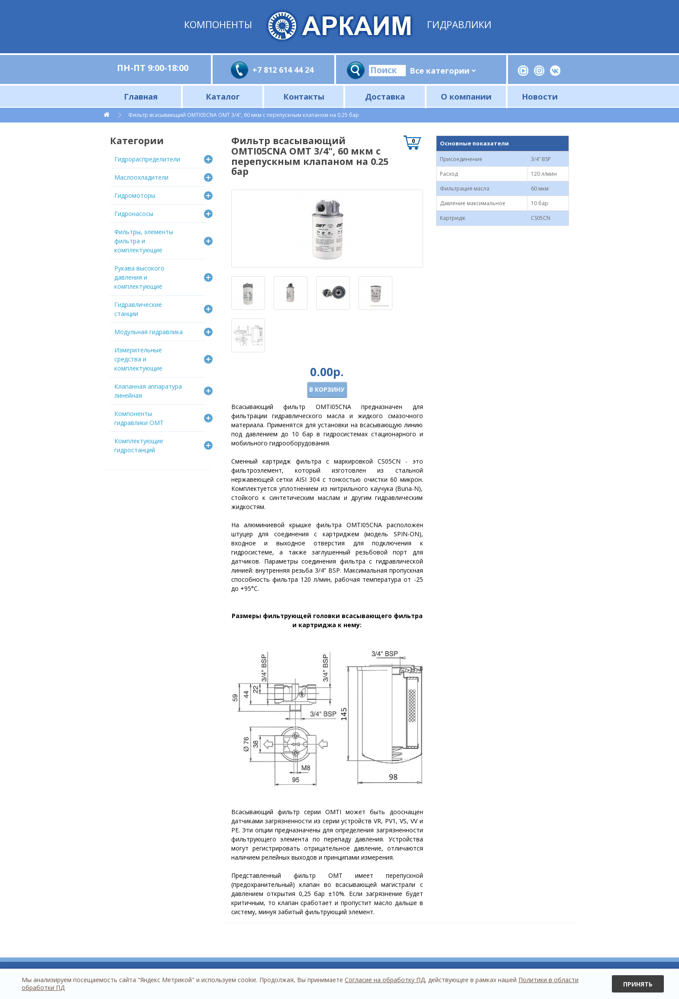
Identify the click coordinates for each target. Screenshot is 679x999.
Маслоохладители (141, 177)
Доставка (385, 96)
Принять (638, 984)
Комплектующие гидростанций (138, 445)
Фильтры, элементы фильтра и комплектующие (143, 241)
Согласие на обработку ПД (385, 980)
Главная (141, 96)
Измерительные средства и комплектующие (138, 359)
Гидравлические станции (138, 309)
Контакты (303, 96)
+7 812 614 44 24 (283, 69)
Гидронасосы (133, 213)
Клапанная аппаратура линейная (148, 391)
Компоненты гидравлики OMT (139, 418)
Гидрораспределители (147, 159)
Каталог (223, 96)
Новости (540, 96)
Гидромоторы (134, 195)
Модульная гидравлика (148, 332)
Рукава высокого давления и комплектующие (139, 277)
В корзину (326, 389)
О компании (466, 96)
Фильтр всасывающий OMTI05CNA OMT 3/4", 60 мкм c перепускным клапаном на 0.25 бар (243, 115)
